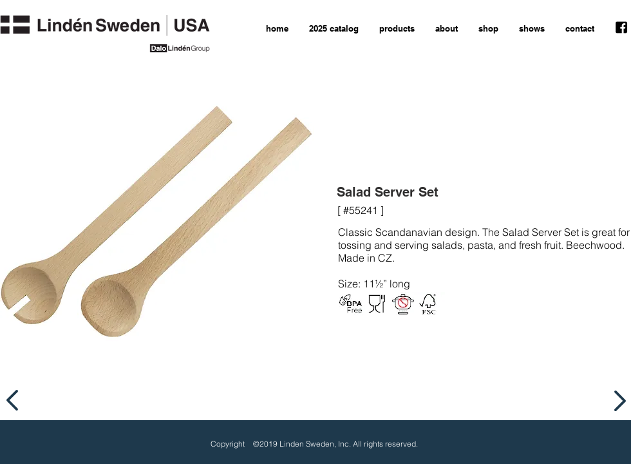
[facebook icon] (621, 27)
